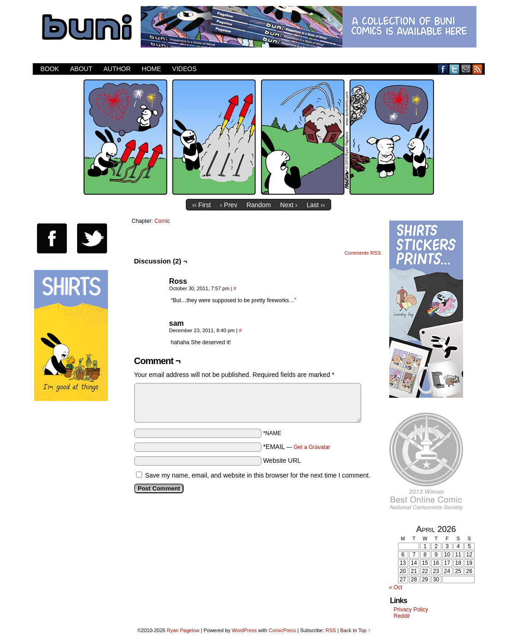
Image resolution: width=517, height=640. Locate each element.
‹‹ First (201, 205)
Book (50, 68)
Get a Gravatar (312, 447)
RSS (477, 69)
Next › (288, 205)
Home (151, 68)
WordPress (244, 630)
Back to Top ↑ (355, 630)
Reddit (402, 616)
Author (117, 68)
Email (466, 69)
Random (258, 205)
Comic (162, 221)
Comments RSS (363, 253)
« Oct (396, 587)
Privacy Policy (411, 609)
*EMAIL (296, 446)
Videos (184, 68)
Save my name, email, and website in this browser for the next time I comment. (257, 475)
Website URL (282, 460)
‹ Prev (228, 205)
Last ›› (316, 205)
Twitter (454, 69)
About (81, 68)
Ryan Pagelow (183, 630)
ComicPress (282, 630)
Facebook (443, 69)
